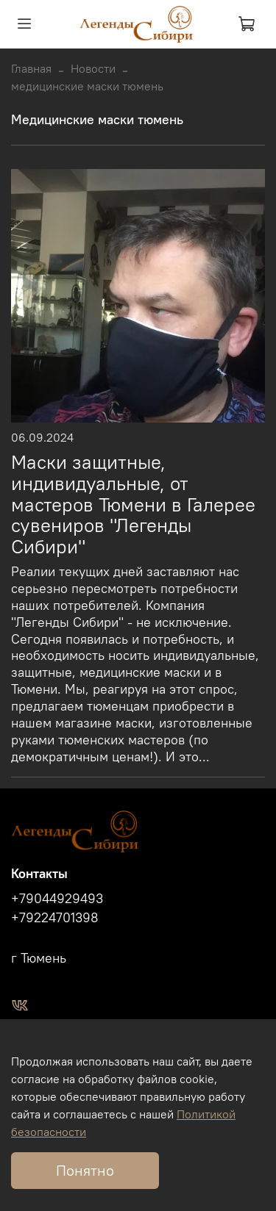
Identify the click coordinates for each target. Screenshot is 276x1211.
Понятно (85, 1170)
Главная (31, 68)
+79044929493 (57, 899)
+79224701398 (55, 918)
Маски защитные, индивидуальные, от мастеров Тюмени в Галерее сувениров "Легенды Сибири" (133, 504)
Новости (93, 68)
